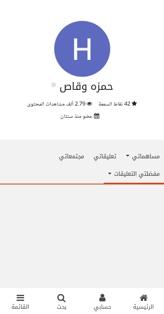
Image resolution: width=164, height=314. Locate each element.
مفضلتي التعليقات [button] (134, 173)
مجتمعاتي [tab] (71, 156)
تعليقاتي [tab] (105, 156)
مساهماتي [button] (143, 156)
